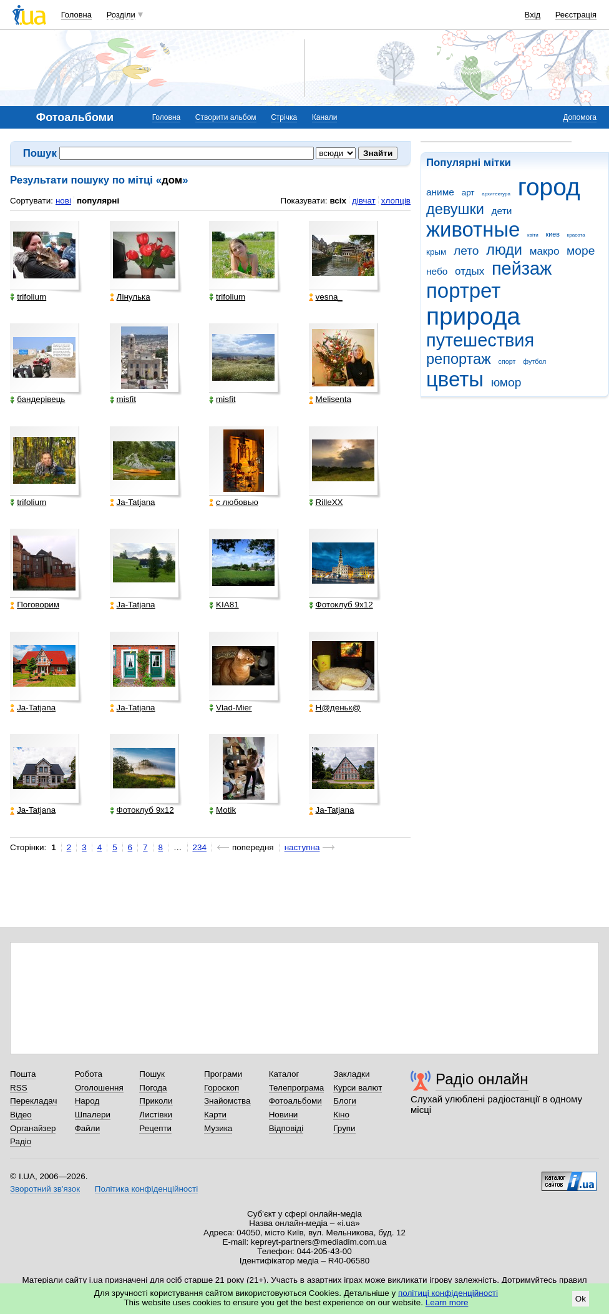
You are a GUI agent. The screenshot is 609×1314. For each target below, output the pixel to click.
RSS (18, 1087)
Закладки (351, 1074)
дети (502, 210)
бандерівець (37, 399)
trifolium (28, 297)
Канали (325, 117)
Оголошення (99, 1087)
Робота (88, 1074)
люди (504, 250)
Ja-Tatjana (132, 502)
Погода (153, 1087)
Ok (580, 1298)
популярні (98, 200)
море (581, 250)
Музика (218, 1128)
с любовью (233, 502)
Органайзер (33, 1128)
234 (200, 847)
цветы (455, 379)
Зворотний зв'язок (45, 1189)
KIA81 (224, 605)
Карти (215, 1114)
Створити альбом (225, 117)
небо (436, 271)
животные (473, 229)
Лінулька (130, 297)
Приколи (155, 1101)
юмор (506, 382)
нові (63, 200)
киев (553, 234)
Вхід (533, 14)
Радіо (20, 1141)
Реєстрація (576, 14)
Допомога (580, 117)
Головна (76, 14)
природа (473, 316)
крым (436, 252)
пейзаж (522, 268)
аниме (440, 192)
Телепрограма (296, 1087)
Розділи (121, 14)
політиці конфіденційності (448, 1293)
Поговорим (34, 605)
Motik (222, 810)
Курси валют (357, 1087)
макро (545, 251)
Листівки (155, 1114)
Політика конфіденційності (146, 1189)
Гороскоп (221, 1087)
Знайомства (227, 1101)
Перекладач (33, 1101)
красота (576, 235)
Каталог (284, 1074)
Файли (87, 1128)
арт (468, 192)
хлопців (396, 200)
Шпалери (92, 1114)
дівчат (364, 200)
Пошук (152, 1074)
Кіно (341, 1114)
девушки (455, 209)
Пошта (23, 1074)
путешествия (480, 340)
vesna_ (326, 297)
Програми (223, 1074)
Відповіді (286, 1128)
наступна (302, 847)
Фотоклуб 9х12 (341, 605)
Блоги (344, 1101)
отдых (469, 271)
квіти (532, 235)
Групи (344, 1128)
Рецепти (155, 1128)
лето (466, 250)
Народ (87, 1101)
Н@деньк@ (335, 708)
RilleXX (326, 502)
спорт (507, 361)
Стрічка (284, 117)
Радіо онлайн (482, 1079)
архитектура (496, 194)
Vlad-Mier (230, 708)
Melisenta (330, 399)
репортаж (458, 359)
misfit (123, 399)
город (549, 187)
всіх (337, 200)
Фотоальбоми (295, 1101)
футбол (534, 361)
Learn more (447, 1302)
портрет (463, 290)
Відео (21, 1114)
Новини (283, 1114)
